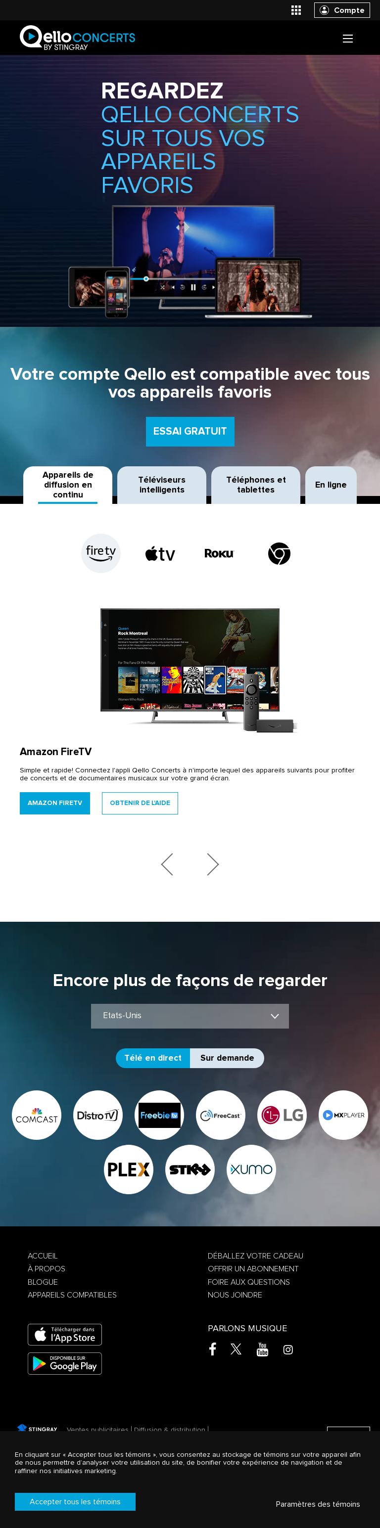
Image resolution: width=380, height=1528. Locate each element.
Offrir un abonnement (253, 1269)
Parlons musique (247, 1328)
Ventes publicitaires (98, 1430)
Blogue (43, 1282)
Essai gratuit (190, 431)
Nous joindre (235, 1295)
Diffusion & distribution (169, 1430)
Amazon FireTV (55, 803)
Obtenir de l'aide (140, 803)
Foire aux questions (249, 1282)
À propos (46, 1269)
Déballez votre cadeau (255, 1256)
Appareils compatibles (72, 1295)
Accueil (43, 1256)
